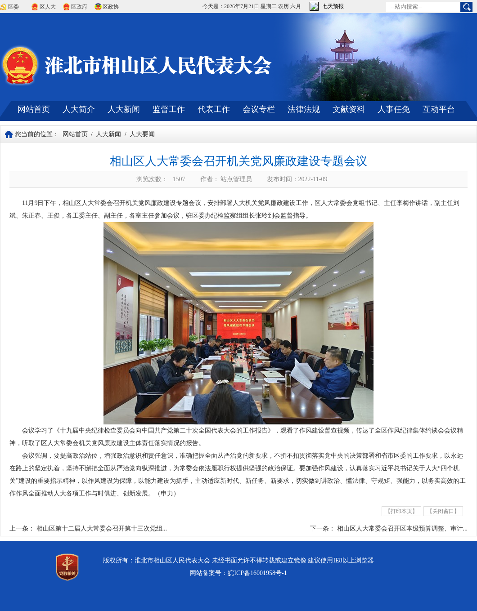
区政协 (111, 7)
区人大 (48, 7)
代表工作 (214, 109)
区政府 (79, 7)
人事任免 (394, 109)
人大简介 (79, 109)
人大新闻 (124, 109)
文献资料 (349, 109)
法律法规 (304, 109)
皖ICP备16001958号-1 (257, 573)
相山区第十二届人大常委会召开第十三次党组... (101, 528)
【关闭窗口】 (443, 511)
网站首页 (34, 109)
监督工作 (169, 109)
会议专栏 (259, 109)
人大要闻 (142, 134)
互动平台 (439, 109)
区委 (13, 7)
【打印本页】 (401, 511)
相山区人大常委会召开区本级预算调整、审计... (402, 528)
